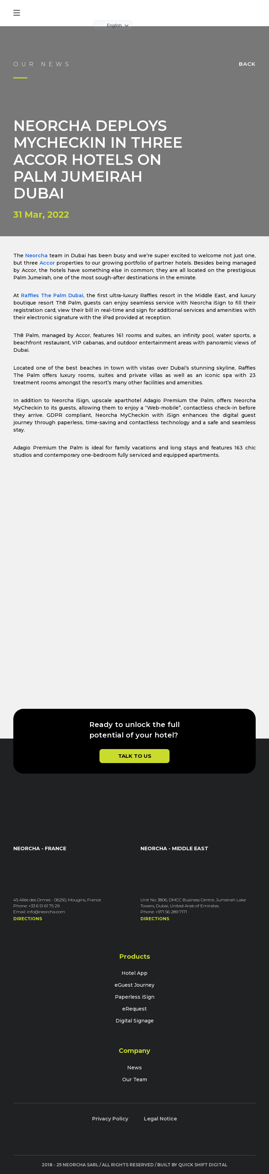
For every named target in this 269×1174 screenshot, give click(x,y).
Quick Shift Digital (202, 1164)
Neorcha (36, 255)
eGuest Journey (134, 985)
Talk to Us (134, 756)
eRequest (134, 1008)
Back (247, 64)
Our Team (134, 1079)
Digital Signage (135, 1020)
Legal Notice (160, 1119)
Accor (47, 263)
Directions (27, 918)
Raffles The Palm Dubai (52, 295)
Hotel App (134, 973)
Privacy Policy (110, 1119)
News (134, 1067)
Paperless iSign (134, 996)
